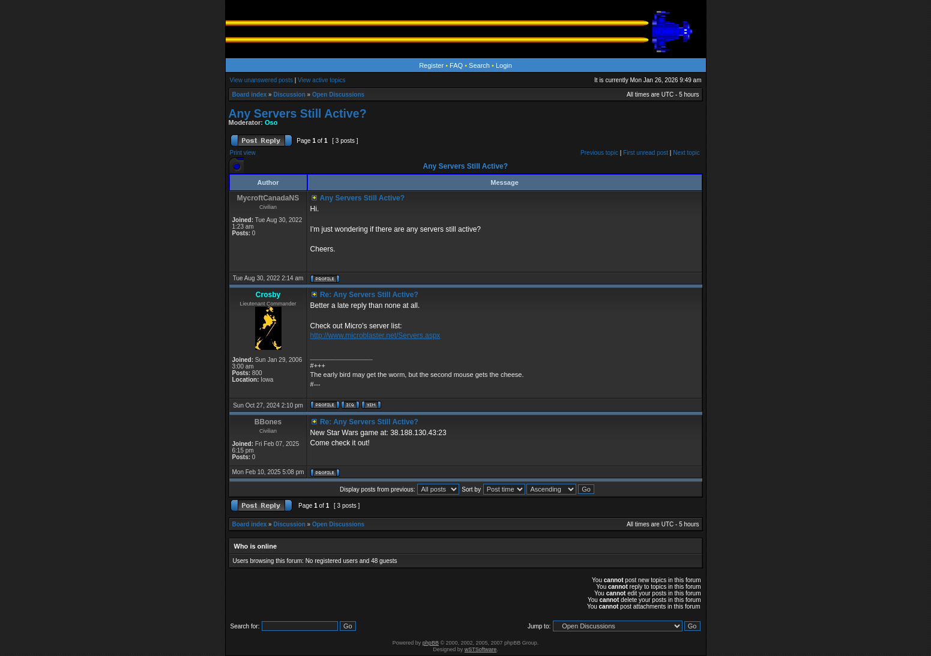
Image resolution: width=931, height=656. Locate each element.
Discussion (289, 94)
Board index (249, 94)
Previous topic (599, 152)
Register (431, 65)
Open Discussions (338, 94)
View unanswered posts (261, 80)
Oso (271, 122)
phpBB (431, 643)
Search (479, 65)
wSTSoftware (481, 649)
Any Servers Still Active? (298, 113)
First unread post (645, 152)
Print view (243, 152)
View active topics (321, 80)
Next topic (686, 152)
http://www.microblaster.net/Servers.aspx (375, 335)
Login (504, 65)
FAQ (456, 65)
